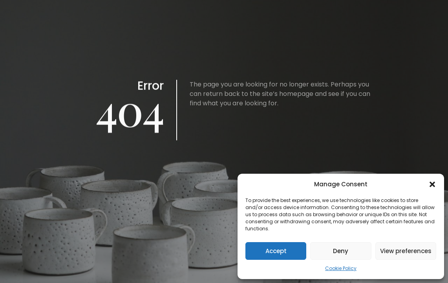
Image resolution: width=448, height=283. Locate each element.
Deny (340, 251)
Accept (276, 251)
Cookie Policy (341, 268)
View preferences (406, 251)
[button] (432, 184)
